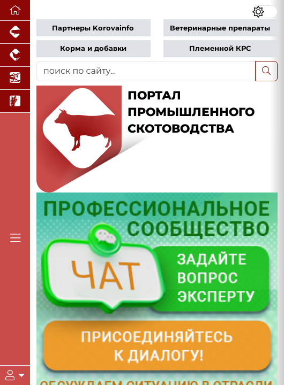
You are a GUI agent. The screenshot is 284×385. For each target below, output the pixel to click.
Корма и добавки (93, 48)
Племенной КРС (220, 48)
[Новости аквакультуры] (15, 78)
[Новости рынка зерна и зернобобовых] (15, 101)
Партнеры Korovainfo (93, 28)
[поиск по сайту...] (146, 71)
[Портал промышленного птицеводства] (15, 55)
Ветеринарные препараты (220, 28)
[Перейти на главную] (15, 10)
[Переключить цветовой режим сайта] (265, 11)
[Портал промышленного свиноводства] (15, 32)
